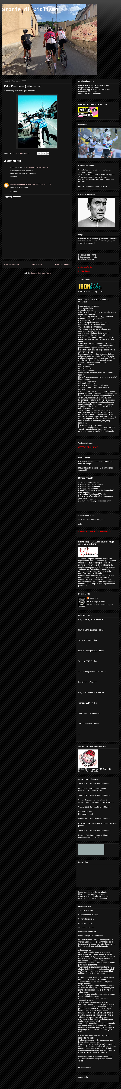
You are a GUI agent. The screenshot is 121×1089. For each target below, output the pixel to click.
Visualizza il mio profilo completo (100, 605)
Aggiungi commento (13, 197)
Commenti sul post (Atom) (41, 273)
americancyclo (86, 1067)
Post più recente (11, 265)
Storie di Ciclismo (30, 10)
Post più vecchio (62, 265)
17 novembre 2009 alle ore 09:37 (36, 167)
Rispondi (13, 177)
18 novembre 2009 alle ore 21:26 (38, 184)
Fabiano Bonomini (17, 184)
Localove (18, 153)
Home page (37, 265)
